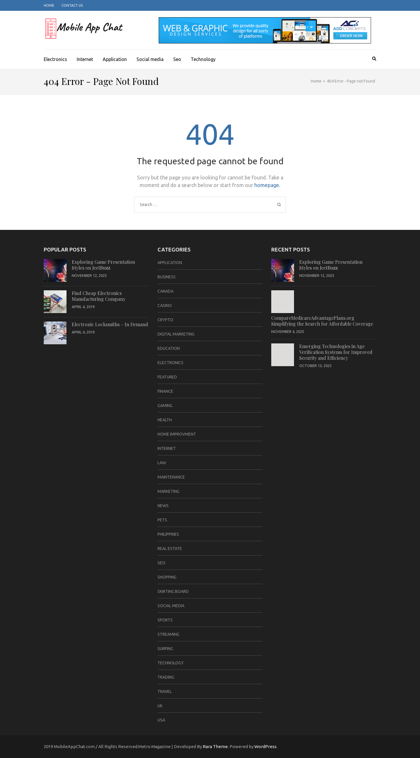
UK (160, 705)
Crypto (165, 319)
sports (165, 620)
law (162, 462)
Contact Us (72, 5)
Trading (166, 677)
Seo (177, 59)
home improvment (177, 434)
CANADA (166, 291)
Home (49, 5)
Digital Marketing (176, 334)
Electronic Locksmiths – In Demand (110, 324)
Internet (85, 59)
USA (161, 720)
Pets (162, 520)
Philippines (168, 534)
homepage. (267, 185)
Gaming (165, 405)
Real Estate (170, 548)
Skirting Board (173, 591)
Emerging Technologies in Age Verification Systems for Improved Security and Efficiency (335, 352)
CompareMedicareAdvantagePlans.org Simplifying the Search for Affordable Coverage (322, 321)
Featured (167, 377)
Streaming (168, 634)
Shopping (167, 577)
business (167, 277)
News (163, 505)
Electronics (55, 59)
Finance (165, 391)
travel (165, 691)
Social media (150, 59)
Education (169, 348)
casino (165, 305)
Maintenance (171, 477)
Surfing (165, 648)
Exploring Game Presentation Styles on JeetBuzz (103, 265)
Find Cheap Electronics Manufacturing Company (98, 296)
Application (115, 59)
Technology (203, 59)
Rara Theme (215, 746)
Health (165, 420)
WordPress (265, 746)
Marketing (168, 491)
